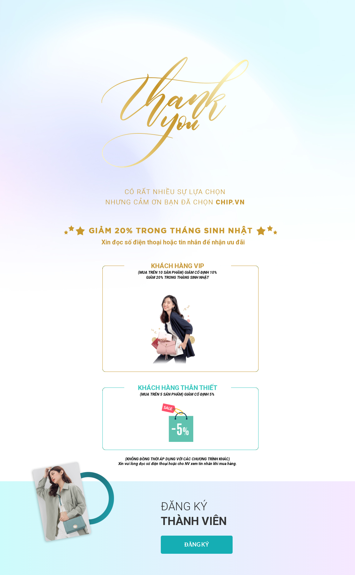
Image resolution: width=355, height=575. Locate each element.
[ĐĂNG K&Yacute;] (197, 545)
